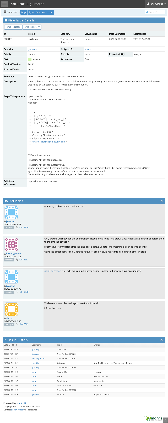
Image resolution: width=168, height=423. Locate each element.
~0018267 (23, 259)
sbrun (88, 49)
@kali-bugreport (52, 270)
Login (23, 12)
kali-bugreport (13, 253)
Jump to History (32, 26)
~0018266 (23, 227)
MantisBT (21, 403)
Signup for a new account (41, 12)
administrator (17, 409)
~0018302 (24, 324)
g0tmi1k (35, 363)
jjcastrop (32, 49)
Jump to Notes (13, 26)
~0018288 (23, 291)
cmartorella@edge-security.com (48, 141)
